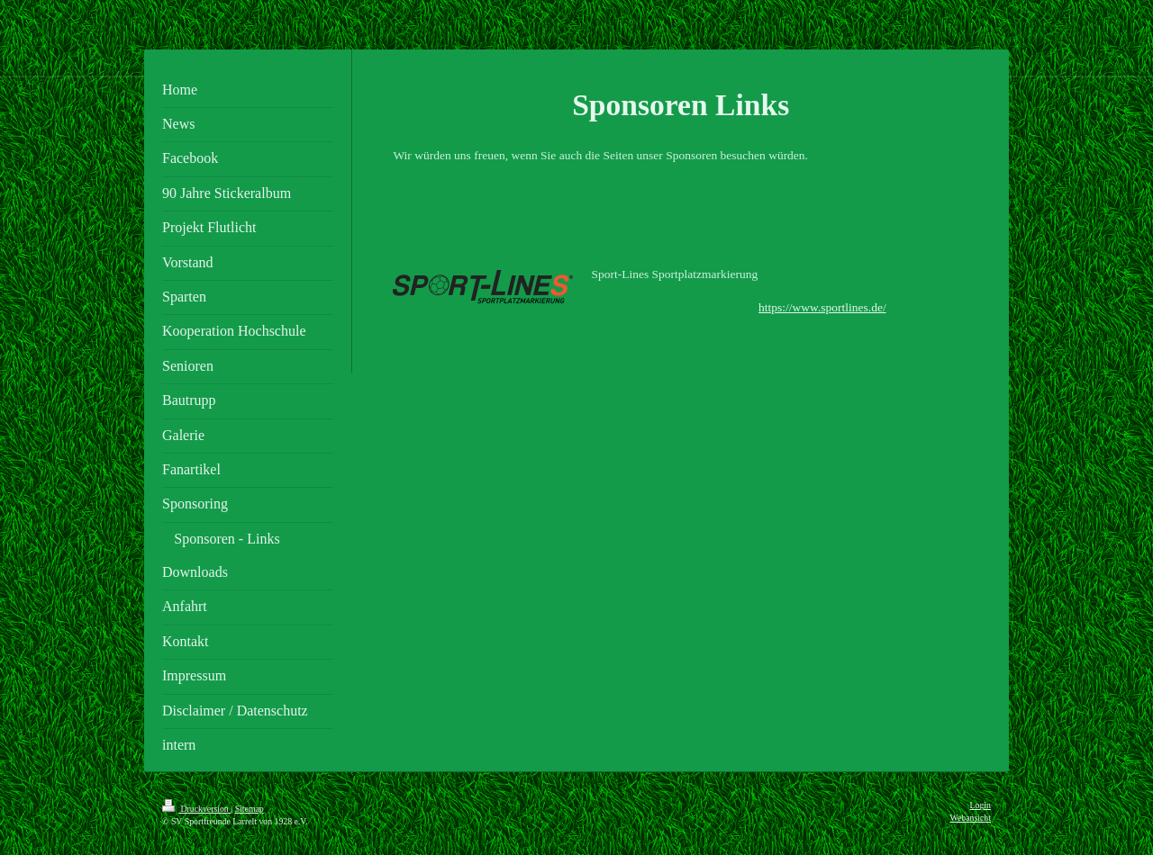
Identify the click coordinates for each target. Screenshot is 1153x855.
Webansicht (970, 818)
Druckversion (196, 809)
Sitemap (249, 809)
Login (980, 805)
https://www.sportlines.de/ (822, 307)
